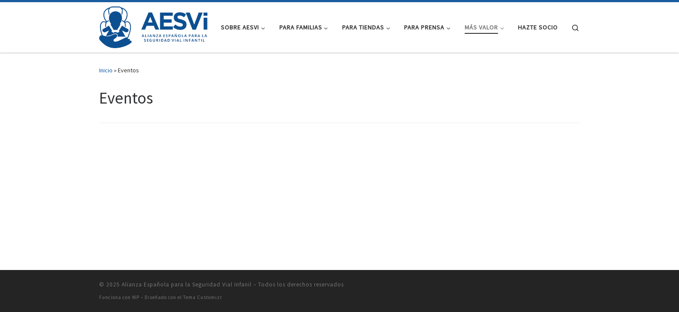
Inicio (106, 70)
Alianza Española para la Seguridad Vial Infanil (187, 284)
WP (135, 297)
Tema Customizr (202, 297)
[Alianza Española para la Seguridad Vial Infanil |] (153, 26)
